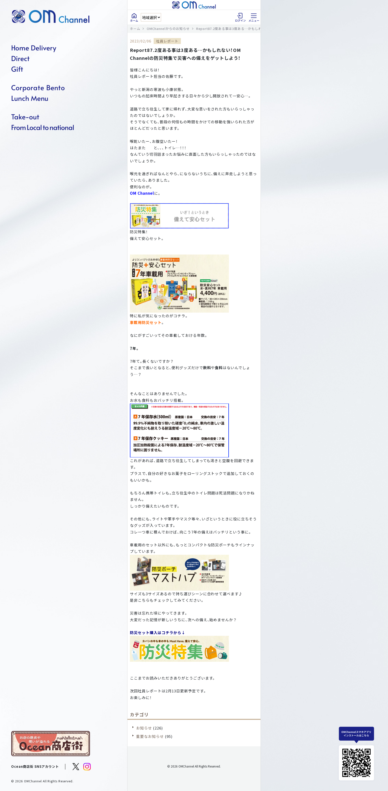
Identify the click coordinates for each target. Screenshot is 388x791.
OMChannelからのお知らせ (168, 28)
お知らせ (144, 727)
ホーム (135, 28)
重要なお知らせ (150, 736)
